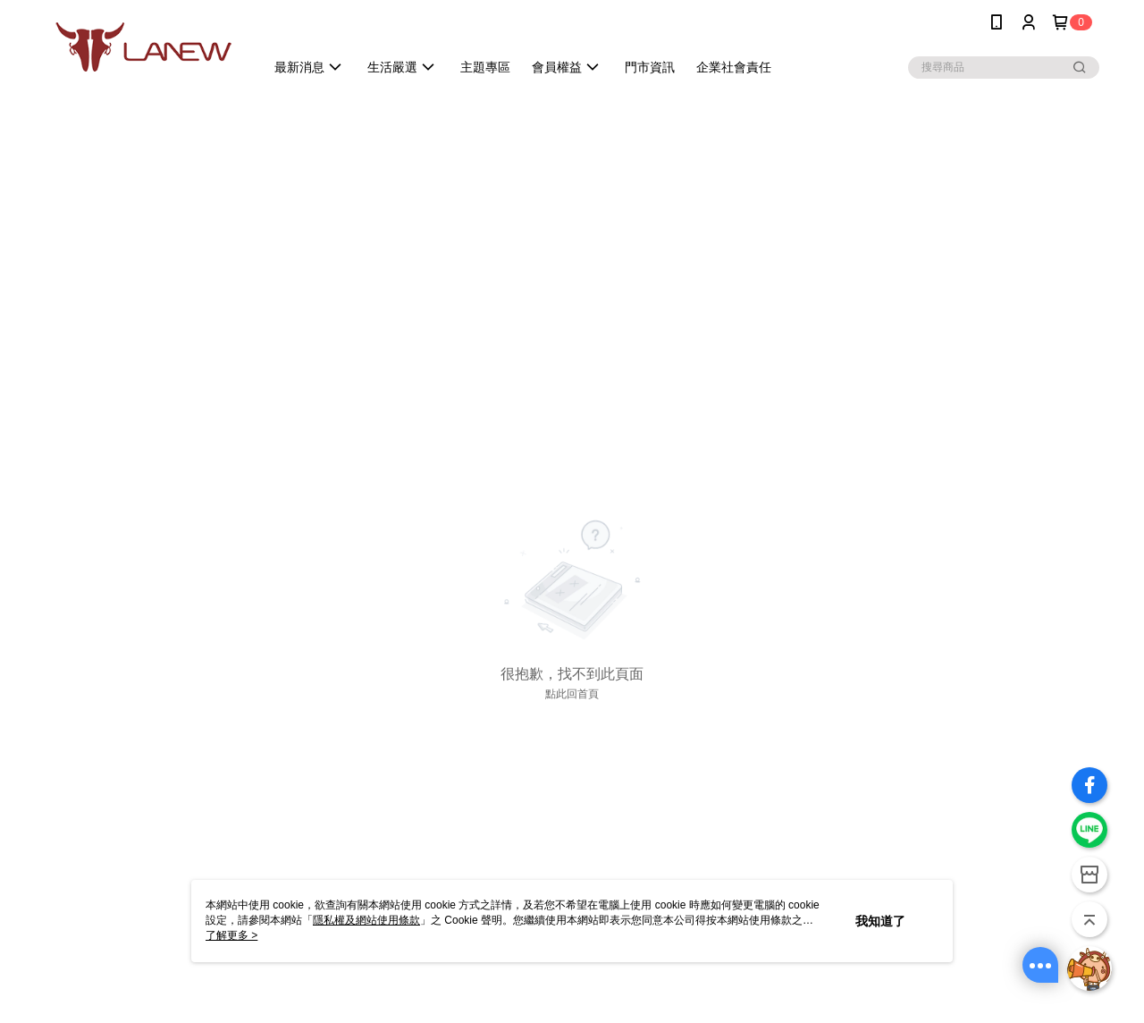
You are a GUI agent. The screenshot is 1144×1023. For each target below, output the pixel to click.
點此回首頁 (572, 694)
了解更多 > (231, 935)
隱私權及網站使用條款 (366, 920)
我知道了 (880, 921)
